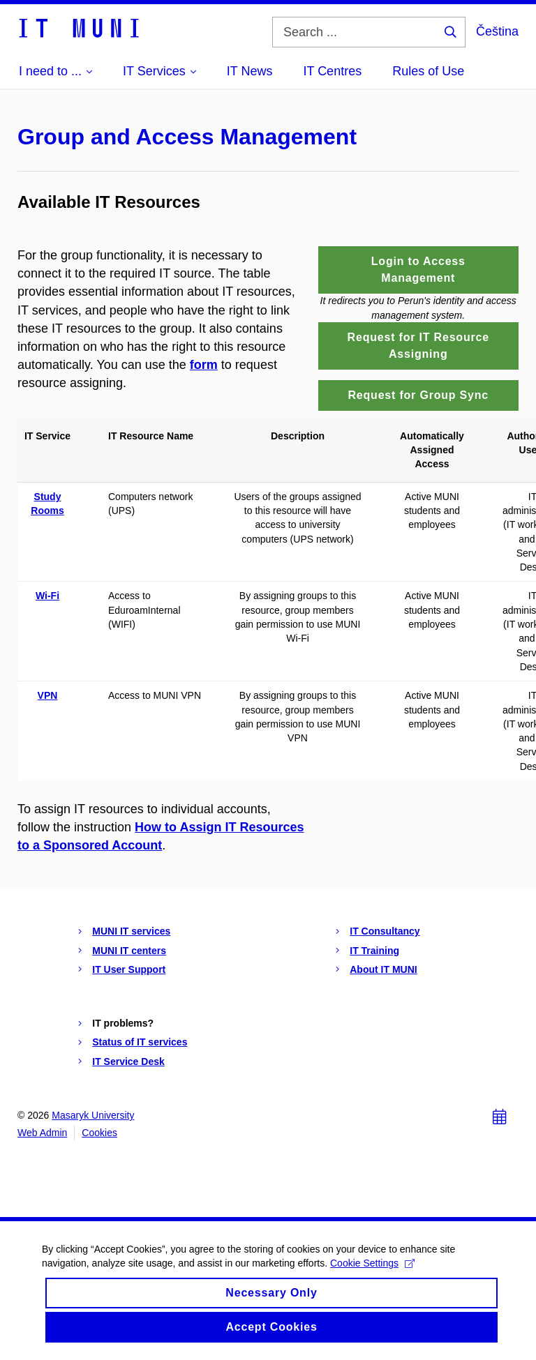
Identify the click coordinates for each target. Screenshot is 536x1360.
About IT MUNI (383, 969)
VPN (48, 695)
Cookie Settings (372, 1263)
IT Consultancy (384, 931)
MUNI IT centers (129, 950)
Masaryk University (93, 1115)
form (204, 365)
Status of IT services (139, 1042)
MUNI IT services (131, 931)
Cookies (99, 1132)
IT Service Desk (128, 1061)
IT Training (374, 950)
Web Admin (42, 1132)
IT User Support (128, 969)
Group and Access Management (187, 136)
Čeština (497, 31)
